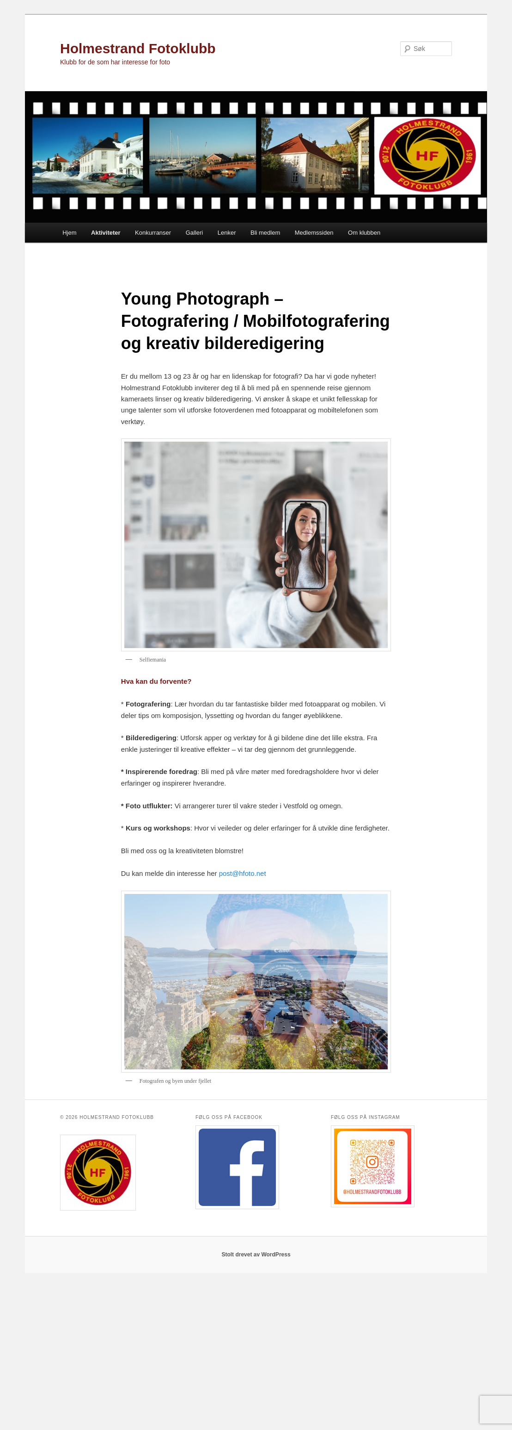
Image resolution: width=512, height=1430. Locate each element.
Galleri (194, 232)
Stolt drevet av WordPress (255, 1254)
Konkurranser (153, 232)
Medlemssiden (314, 232)
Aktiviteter (106, 232)
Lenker (227, 232)
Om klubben (364, 232)
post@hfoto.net (242, 873)
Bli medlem (265, 232)
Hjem (69, 232)
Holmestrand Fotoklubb (138, 48)
